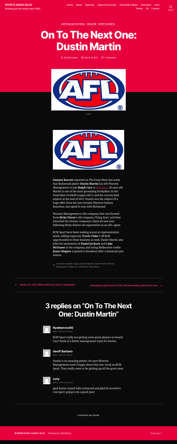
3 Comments (111, 58)
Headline (92, 24)
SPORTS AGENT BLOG (20, 4)
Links (156, 5)
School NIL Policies (128, 5)
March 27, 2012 (91, 58)
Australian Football (72, 24)
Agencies (89, 5)
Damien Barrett (88, 264)
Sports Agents (108, 24)
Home (70, 5)
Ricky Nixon (96, 267)
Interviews (146, 5)
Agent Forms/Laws (106, 5)
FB (147, 8)
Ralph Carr (74, 267)
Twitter (139, 8)
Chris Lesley (71, 58)
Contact (155, 8)
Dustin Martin (102, 264)
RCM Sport (102, 188)
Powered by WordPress (61, 437)
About (79, 5)
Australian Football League (68, 264)
